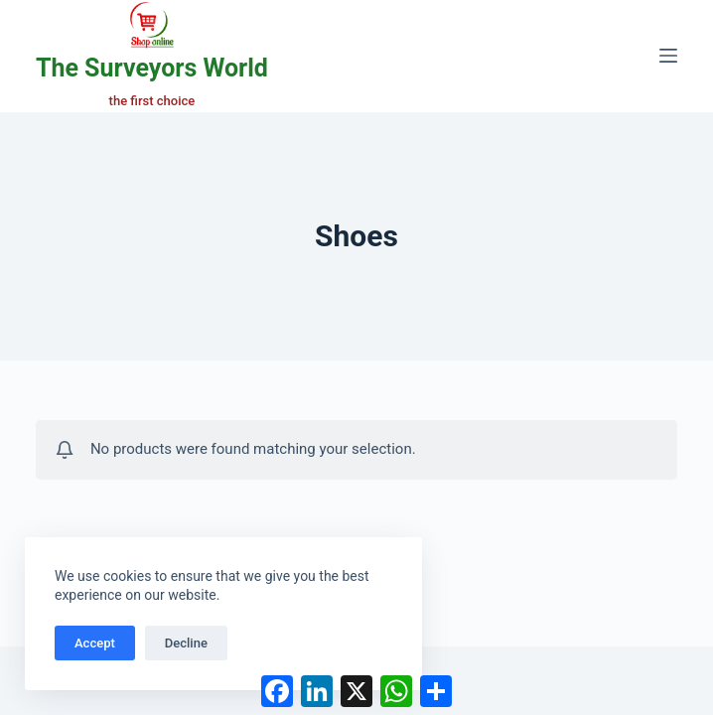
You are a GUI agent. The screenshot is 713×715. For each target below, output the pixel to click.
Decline (186, 643)
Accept (94, 643)
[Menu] (668, 56)
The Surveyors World (152, 68)
